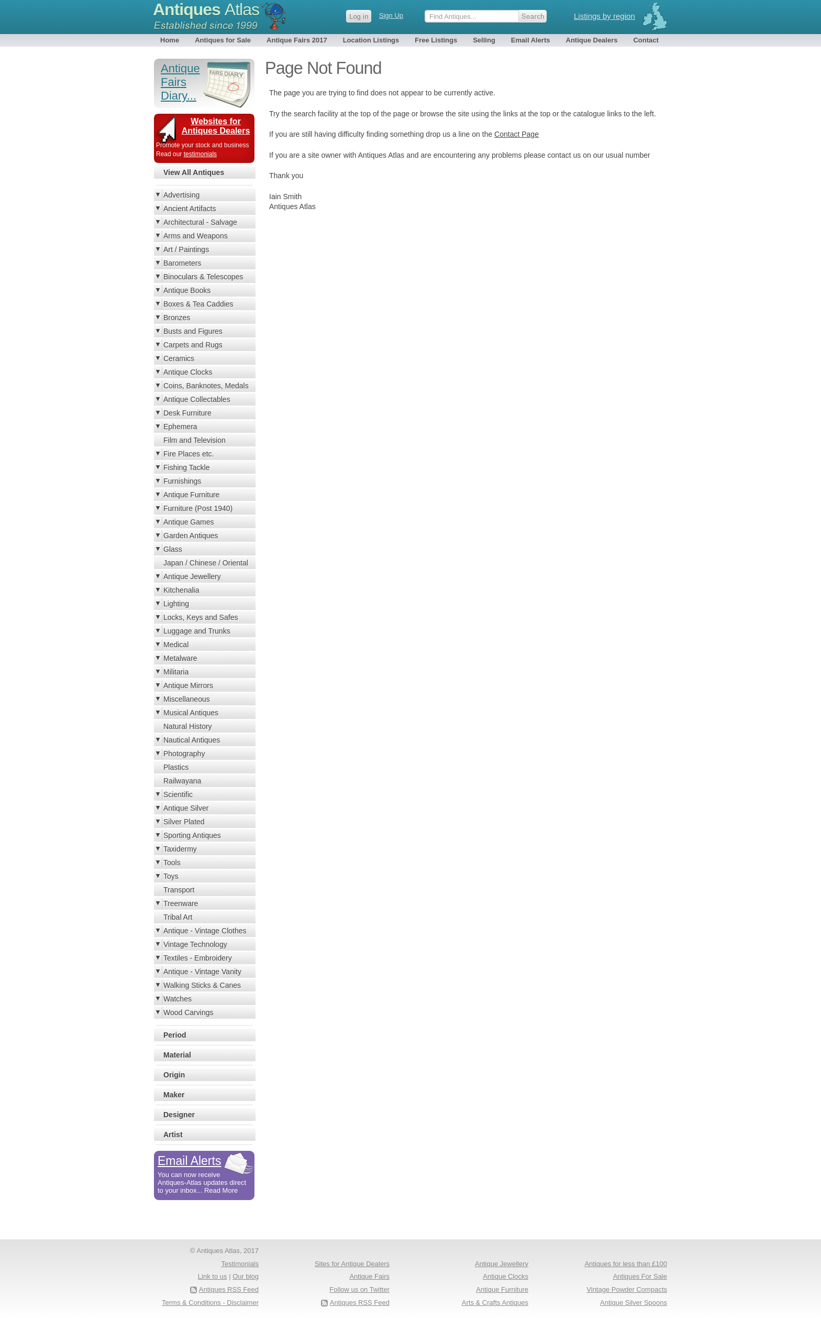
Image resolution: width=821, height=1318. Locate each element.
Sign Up (391, 15)
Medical (175, 644)
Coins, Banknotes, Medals (206, 386)
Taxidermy (180, 849)
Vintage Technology (195, 944)
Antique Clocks (187, 372)
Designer (179, 1114)
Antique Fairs (369, 1276)
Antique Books (186, 290)
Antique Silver (185, 808)
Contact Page (516, 134)
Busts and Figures (193, 331)
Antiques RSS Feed (360, 1302)
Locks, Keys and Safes (200, 617)
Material (177, 1055)
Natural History (187, 726)
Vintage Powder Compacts (626, 1289)
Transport (178, 890)
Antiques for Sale (223, 40)
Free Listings (436, 40)
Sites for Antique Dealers (352, 1264)
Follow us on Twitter (359, 1289)
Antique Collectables (196, 399)
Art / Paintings (186, 249)
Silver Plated (184, 822)
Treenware (180, 903)
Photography (184, 753)
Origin (174, 1075)
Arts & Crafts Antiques (495, 1302)
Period (174, 1035)
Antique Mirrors (188, 685)
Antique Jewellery (192, 576)
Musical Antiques (190, 713)
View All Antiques (193, 172)
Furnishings (182, 481)
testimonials (200, 154)
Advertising (181, 195)
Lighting (176, 604)
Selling (484, 40)
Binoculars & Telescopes (203, 277)
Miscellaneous (186, 699)
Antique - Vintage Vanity (202, 971)
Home (169, 40)
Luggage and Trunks (196, 631)
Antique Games (188, 522)
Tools (172, 862)
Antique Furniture (191, 495)
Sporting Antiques (192, 835)
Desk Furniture (187, 413)
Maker (173, 1095)
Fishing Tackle (186, 467)
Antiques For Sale (640, 1276)
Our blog (245, 1276)
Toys (171, 876)
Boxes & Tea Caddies (198, 304)
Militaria (175, 672)
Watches (177, 999)
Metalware (180, 658)
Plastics (175, 767)
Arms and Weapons (195, 236)
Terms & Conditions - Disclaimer (210, 1302)
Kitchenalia (181, 590)
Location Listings (371, 40)
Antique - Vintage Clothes (205, 931)
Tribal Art (178, 917)
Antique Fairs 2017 (297, 40)
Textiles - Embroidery (197, 958)
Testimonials (240, 1264)
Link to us (212, 1276)
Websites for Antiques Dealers (216, 126)
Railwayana (182, 781)
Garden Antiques (190, 535)
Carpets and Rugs (193, 345)
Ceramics (178, 358)
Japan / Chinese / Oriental (205, 563)
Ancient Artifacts (189, 208)
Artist (173, 1134)
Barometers (182, 263)
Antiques (206, 9)
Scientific (178, 794)
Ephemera (180, 426)
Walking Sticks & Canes (202, 985)
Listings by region (604, 16)
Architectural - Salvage (200, 222)
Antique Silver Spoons (633, 1302)
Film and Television (194, 440)
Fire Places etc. (188, 454)
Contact (645, 40)
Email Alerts (530, 40)
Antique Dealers (592, 40)
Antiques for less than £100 (625, 1264)
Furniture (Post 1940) (197, 508)
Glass (172, 549)
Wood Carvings (188, 1012)
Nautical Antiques (191, 740)
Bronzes (176, 317)
